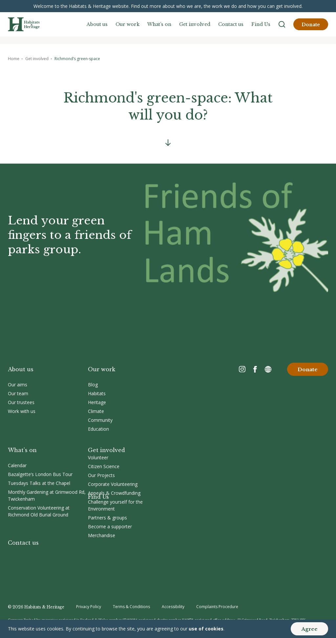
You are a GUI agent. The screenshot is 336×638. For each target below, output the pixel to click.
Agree (309, 629)
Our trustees (21, 402)
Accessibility (173, 606)
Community (100, 420)
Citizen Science (103, 466)
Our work (127, 24)
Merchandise (101, 535)
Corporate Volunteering (112, 484)
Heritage (97, 402)
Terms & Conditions (131, 606)
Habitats (97, 393)
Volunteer (98, 457)
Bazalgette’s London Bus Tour (40, 474)
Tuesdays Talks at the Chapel (39, 483)
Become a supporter (110, 526)
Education (98, 429)
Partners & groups (107, 517)
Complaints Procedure (217, 606)
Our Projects (101, 475)
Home (13, 58)
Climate (96, 411)
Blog (93, 384)
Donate (311, 25)
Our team (18, 393)
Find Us (260, 24)
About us (97, 24)
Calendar (17, 465)
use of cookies (206, 629)
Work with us (21, 411)
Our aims (17, 384)
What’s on (159, 24)
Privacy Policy (88, 606)
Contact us (230, 24)
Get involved (194, 24)
